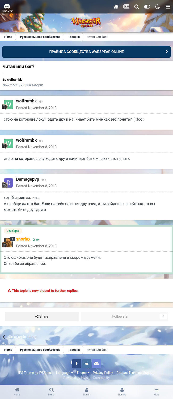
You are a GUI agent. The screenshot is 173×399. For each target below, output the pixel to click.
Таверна (37, 85)
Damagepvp (27, 179)
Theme (83, 373)
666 (36, 239)
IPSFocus (46, 373)
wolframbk (14, 79)
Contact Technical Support (135, 373)
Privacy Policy (103, 373)
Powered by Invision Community (86, 378)
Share (41, 316)
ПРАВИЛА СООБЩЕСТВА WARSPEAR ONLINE (86, 52)
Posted (36, 108)
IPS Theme (26, 373)
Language (64, 373)
